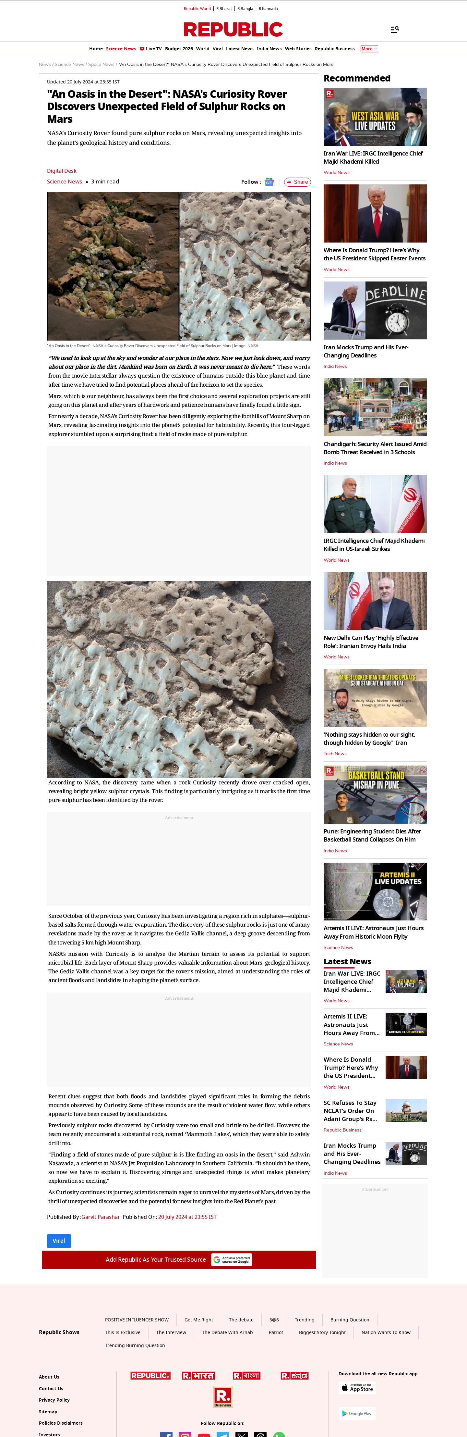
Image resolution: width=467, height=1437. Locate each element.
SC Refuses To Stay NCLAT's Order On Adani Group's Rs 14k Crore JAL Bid (350, 1115)
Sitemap (48, 1411)
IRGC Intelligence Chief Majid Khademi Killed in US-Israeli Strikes (374, 545)
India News (335, 366)
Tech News (335, 754)
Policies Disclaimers (61, 1423)
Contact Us (51, 1388)
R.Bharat (224, 9)
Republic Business (343, 1130)
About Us (49, 1377)
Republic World (197, 9)
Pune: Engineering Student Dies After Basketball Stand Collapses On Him (372, 835)
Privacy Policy (54, 1400)
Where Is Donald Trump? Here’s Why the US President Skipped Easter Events (375, 254)
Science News (64, 182)
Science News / (71, 64)
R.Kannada (268, 9)
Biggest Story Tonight (322, 1332)
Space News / (102, 64)
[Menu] (391, 29)
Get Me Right (199, 1320)
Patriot (276, 1332)
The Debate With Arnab (227, 1332)
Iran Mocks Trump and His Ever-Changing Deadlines (366, 351)
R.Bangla (245, 9)
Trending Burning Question (135, 1345)
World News (337, 172)
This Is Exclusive (122, 1332)
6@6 (274, 1320)
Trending (305, 1320)
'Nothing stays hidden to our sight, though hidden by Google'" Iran (369, 739)
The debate (241, 1320)
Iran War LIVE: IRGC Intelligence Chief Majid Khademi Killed (373, 157)
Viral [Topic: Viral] (59, 1241)
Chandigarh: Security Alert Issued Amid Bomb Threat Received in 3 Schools (375, 448)
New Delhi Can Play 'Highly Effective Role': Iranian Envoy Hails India (371, 642)
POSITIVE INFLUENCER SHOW (137, 1320)
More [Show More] (369, 49)
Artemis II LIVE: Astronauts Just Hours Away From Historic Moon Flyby (374, 932)
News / (46, 64)
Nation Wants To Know (386, 1332)
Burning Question (349, 1320)
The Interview (171, 1332)
